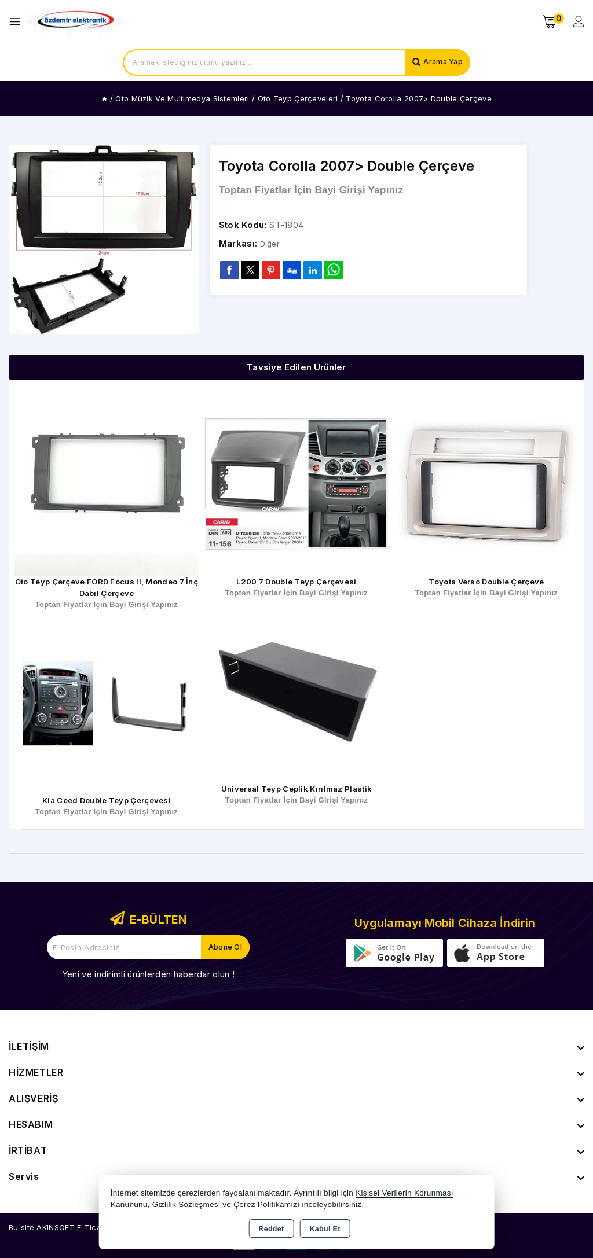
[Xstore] (76, 21)
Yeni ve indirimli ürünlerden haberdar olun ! (148, 974)
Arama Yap (441, 62)
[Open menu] (18, 22)
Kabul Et (325, 1229)
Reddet (271, 1229)
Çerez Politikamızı (266, 1204)
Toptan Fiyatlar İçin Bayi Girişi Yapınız (311, 190)
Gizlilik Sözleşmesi (186, 1204)
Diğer (271, 243)
